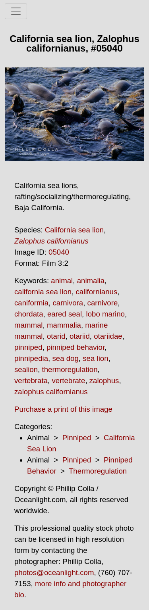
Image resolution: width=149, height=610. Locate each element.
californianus (97, 292)
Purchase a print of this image (63, 409)
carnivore (102, 303)
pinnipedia (31, 358)
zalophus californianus (51, 391)
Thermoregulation (98, 471)
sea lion (95, 358)
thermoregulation (70, 369)
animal (62, 280)
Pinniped (76, 438)
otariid (80, 336)
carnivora (67, 303)
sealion (26, 369)
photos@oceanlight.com (54, 572)
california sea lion (43, 292)
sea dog (65, 358)
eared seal (64, 314)
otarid (56, 336)
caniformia (31, 303)
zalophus (104, 380)
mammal (28, 325)
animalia (90, 280)
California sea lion (74, 230)
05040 (58, 252)
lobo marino (105, 314)
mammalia (64, 325)
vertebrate (68, 380)
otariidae (108, 336)
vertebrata (31, 380)
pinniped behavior (75, 347)
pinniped (28, 347)
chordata (28, 314)
